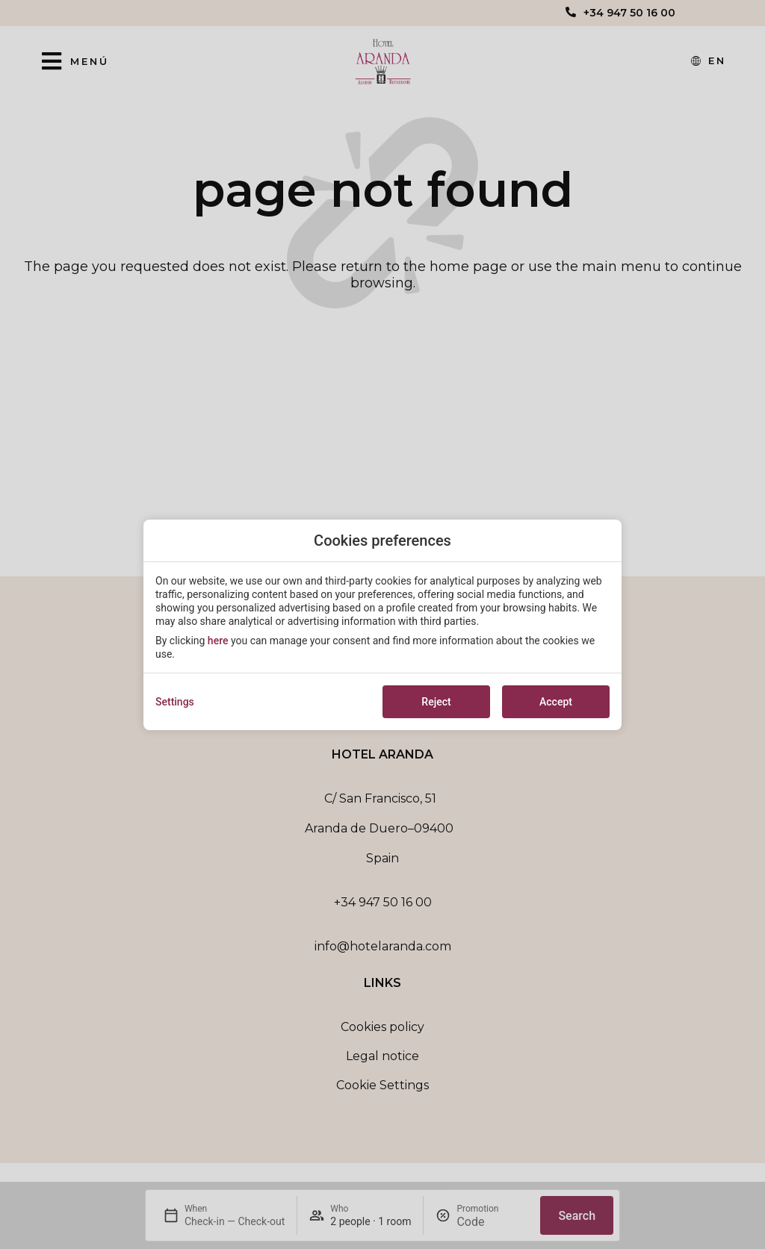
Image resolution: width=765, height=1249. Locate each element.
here (218, 641)
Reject (435, 702)
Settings (174, 702)
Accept (555, 702)
